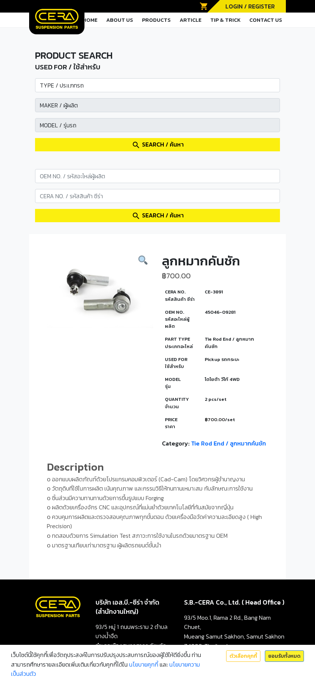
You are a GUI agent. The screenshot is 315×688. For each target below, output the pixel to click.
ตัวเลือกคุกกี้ (243, 656)
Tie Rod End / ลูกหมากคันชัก (228, 443)
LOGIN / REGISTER (250, 6)
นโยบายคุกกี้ (143, 664)
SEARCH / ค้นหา (158, 144)
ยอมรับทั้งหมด (284, 656)
